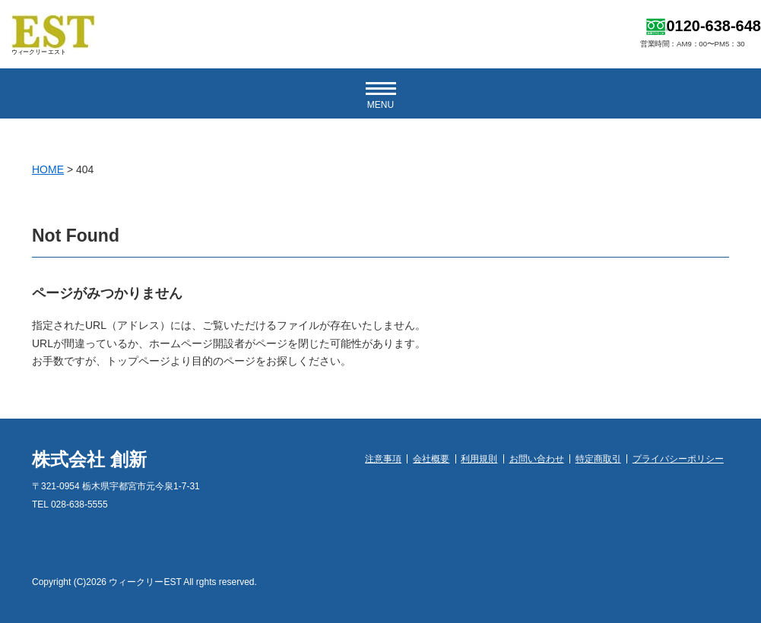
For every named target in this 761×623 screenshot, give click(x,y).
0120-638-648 (713, 25)
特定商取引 (598, 459)
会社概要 (431, 459)
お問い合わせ (536, 459)
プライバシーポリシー (678, 459)
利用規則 (479, 459)
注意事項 (383, 459)
